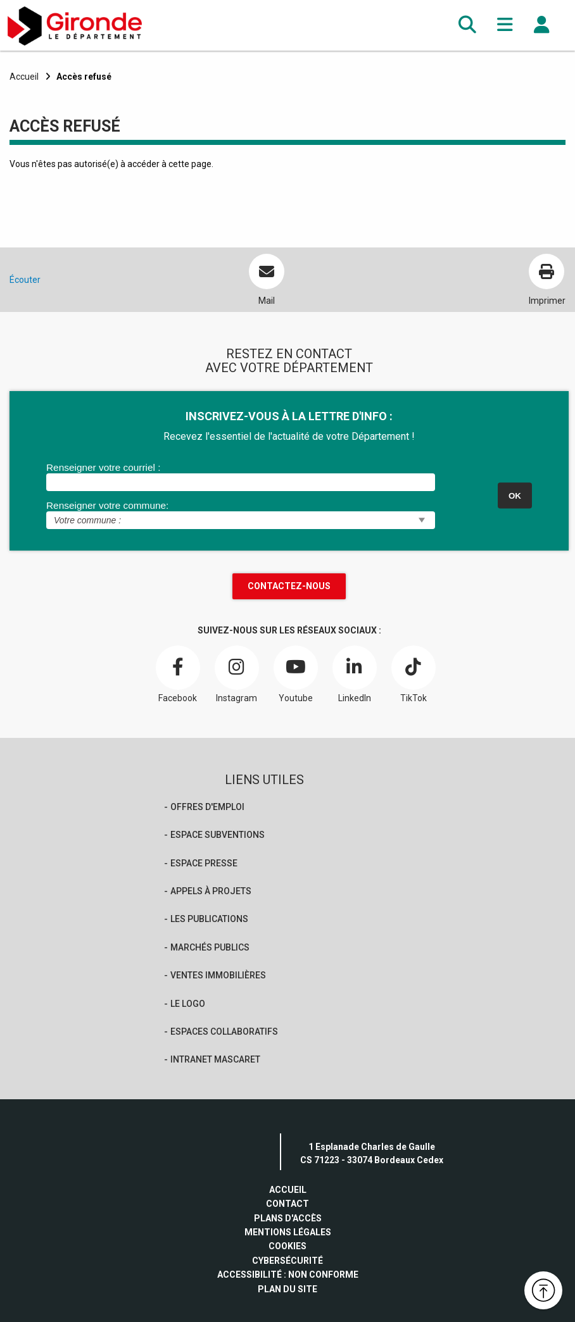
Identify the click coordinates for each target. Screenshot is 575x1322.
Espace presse (203, 863)
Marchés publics (210, 947)
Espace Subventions (217, 835)
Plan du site (287, 1289)
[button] (467, 25)
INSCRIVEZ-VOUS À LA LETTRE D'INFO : (289, 416)
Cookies (287, 1246)
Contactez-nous (289, 586)
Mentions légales (287, 1232)
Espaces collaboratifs (224, 1031)
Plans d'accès (288, 1218)
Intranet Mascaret (215, 1059)
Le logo (187, 1004)
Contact (287, 1204)
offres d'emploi (207, 807)
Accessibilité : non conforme (287, 1274)
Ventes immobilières (218, 975)
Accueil (24, 77)
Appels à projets (210, 891)
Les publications (209, 919)
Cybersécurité (287, 1261)
